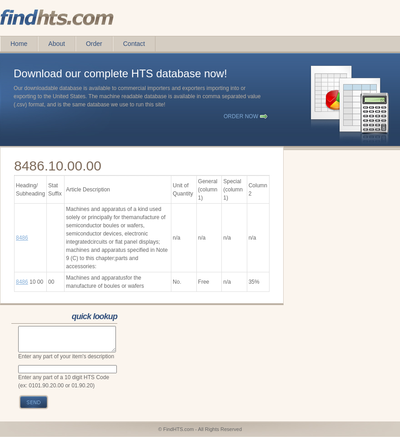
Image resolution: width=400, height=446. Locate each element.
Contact (134, 43)
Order (94, 43)
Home (18, 43)
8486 (22, 238)
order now (241, 116)
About (56, 43)
